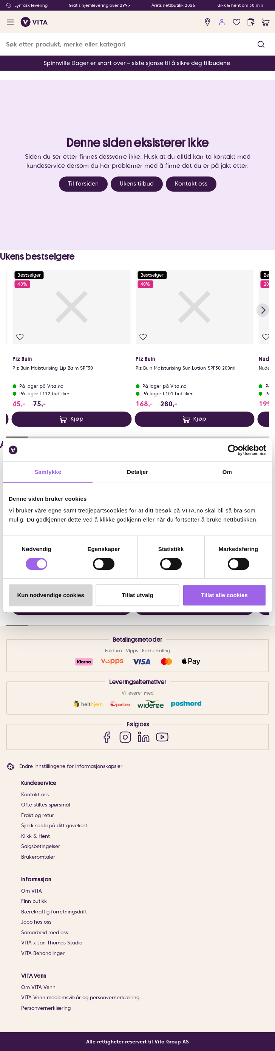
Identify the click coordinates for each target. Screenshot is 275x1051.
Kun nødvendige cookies (50, 595)
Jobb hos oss (36, 922)
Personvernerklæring (46, 1008)
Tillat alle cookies (224, 595)
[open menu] (10, 22)
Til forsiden (83, 183)
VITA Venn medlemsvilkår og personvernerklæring (80, 997)
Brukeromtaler (38, 857)
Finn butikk (34, 901)
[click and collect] (251, 22)
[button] (261, 44)
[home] (34, 22)
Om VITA (31, 891)
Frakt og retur (37, 815)
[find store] (207, 22)
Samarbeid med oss (44, 932)
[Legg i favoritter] (19, 336)
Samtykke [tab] (47, 472)
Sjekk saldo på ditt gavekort (54, 825)
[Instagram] (125, 737)
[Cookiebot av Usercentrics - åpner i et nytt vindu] (233, 450)
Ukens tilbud (137, 183)
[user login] (222, 22)
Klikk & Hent (35, 836)
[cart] (265, 22)
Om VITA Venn (38, 987)
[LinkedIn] (144, 737)
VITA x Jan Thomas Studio (51, 943)
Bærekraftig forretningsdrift (54, 912)
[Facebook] (106, 737)
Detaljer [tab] (137, 472)
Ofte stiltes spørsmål (45, 805)
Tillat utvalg (137, 595)
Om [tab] (227, 472)
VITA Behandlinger (43, 953)
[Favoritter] (236, 22)
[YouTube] (162, 737)
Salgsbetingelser (40, 846)
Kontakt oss (191, 183)
